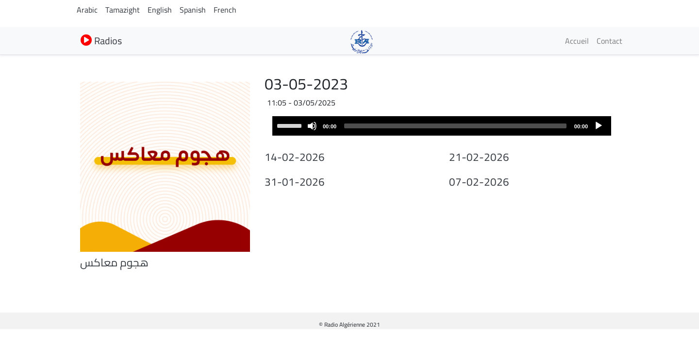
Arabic (87, 9)
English (160, 9)
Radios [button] (101, 41)
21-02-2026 (479, 157)
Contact (609, 41)
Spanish (193, 9)
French (225, 9)
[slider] (455, 125)
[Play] (598, 126)
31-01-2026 (295, 182)
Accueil (577, 41)
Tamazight (122, 9)
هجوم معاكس (114, 262)
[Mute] (312, 126)
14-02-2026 (295, 157)
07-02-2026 (479, 182)
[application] (441, 126)
